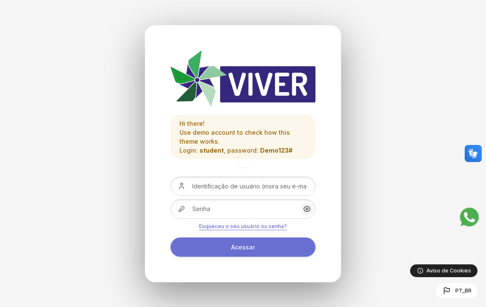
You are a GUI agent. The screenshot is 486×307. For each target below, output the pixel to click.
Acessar (243, 247)
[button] (456, 290)
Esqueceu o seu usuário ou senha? (243, 226)
